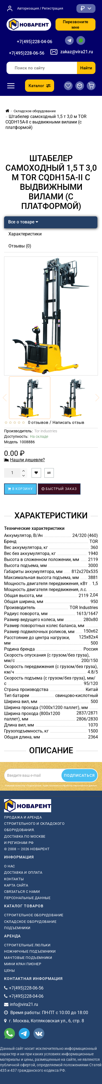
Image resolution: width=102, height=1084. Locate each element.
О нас (9, 866)
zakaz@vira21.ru (76, 51)
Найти (86, 68)
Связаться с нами (22, 892)
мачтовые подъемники (28, 958)
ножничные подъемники (30, 951)
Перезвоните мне (75, 24)
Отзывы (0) (19, 246)
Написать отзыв (68, 422)
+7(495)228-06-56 (26, 53)
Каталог (40, 85)
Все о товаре (23, 222)
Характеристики (25, 234)
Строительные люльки (27, 945)
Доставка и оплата (23, 872)
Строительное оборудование (33, 915)
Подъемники (17, 928)
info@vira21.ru (24, 1004)
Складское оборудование (30, 922)
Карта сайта (16, 885)
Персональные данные (27, 898)
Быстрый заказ (59, 489)
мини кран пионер (22, 964)
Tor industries (45, 431)
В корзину (20, 489)
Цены (9, 970)
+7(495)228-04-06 (34, 41)
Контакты (14, 879)
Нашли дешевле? (27, 459)
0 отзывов (37, 422)
